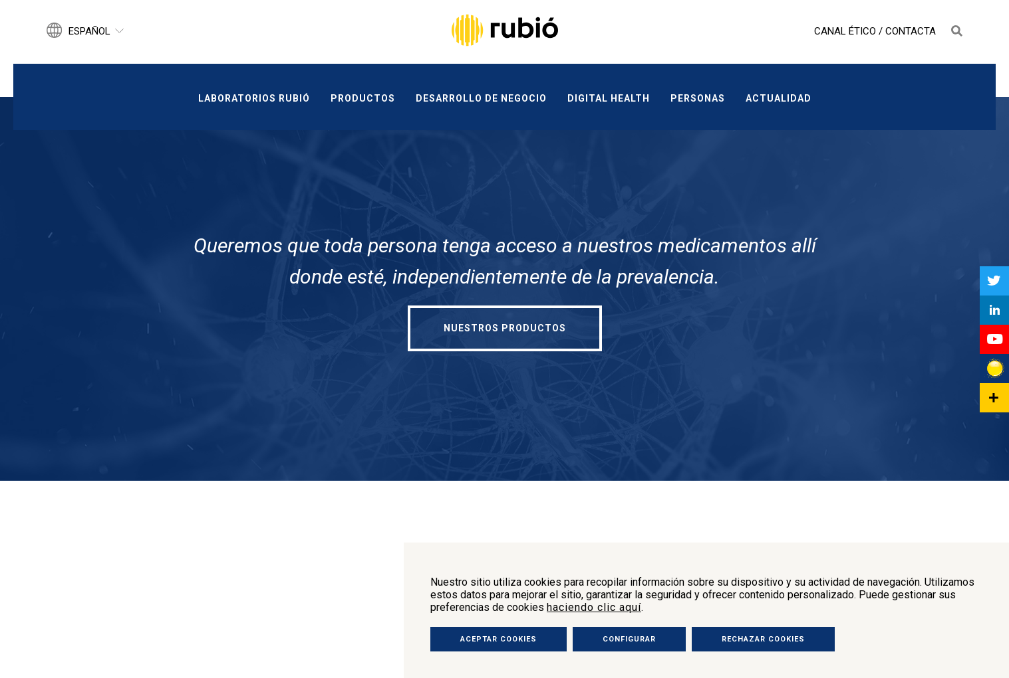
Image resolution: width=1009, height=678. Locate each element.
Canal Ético (845, 31)
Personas (697, 98)
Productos (363, 98)
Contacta (910, 31)
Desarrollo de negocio (481, 98)
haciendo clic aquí (594, 607)
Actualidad (778, 98)
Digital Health (608, 98)
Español (89, 31)
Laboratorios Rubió (254, 98)
